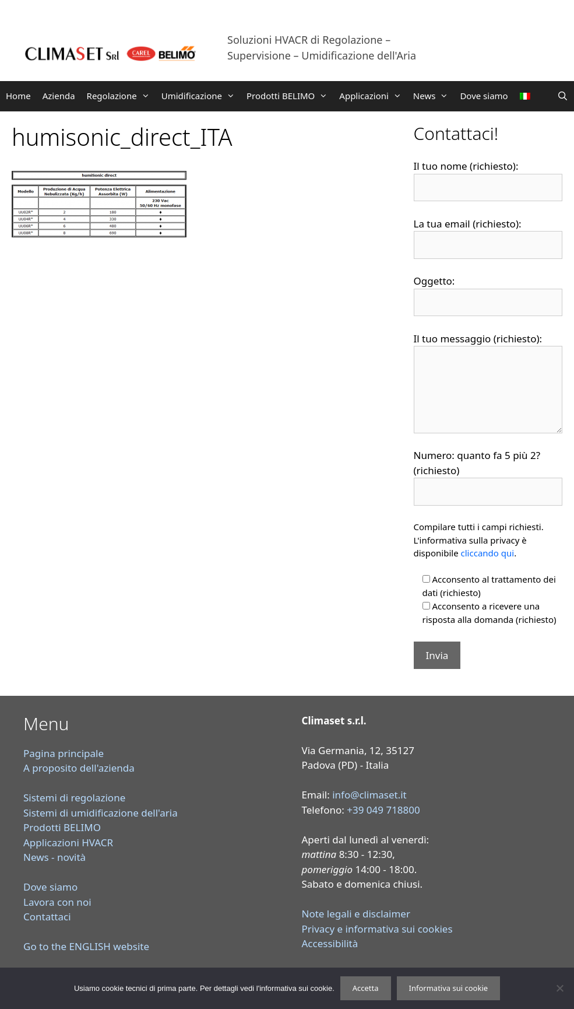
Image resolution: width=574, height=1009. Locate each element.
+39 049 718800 (383, 810)
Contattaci (47, 916)
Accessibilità (330, 943)
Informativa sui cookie (448, 988)
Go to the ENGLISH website (86, 946)
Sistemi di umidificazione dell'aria (100, 812)
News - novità (54, 857)
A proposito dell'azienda (79, 768)
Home (18, 95)
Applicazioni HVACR (68, 842)
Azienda (59, 95)
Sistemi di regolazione (74, 797)
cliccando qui (488, 553)
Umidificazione (201, 95)
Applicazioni (373, 95)
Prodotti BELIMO (289, 95)
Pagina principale (63, 753)
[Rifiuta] (559, 988)
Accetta (366, 988)
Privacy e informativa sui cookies (377, 929)
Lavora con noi (57, 902)
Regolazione (121, 95)
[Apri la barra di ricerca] (562, 95)
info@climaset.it (369, 794)
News (434, 95)
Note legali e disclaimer (356, 913)
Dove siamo (484, 95)
